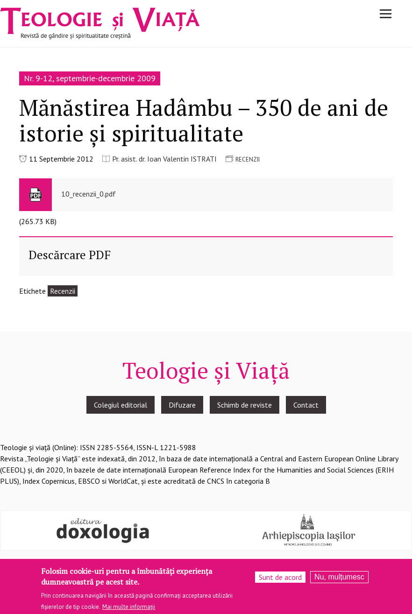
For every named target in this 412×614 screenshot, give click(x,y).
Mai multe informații (128, 609)
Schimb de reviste (244, 404)
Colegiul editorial (120, 404)
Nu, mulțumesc (339, 579)
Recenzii (62, 291)
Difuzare (182, 404)
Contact (306, 404)
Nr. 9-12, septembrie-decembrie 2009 (90, 78)
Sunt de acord (280, 579)
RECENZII (247, 159)
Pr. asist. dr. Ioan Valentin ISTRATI (164, 158)
